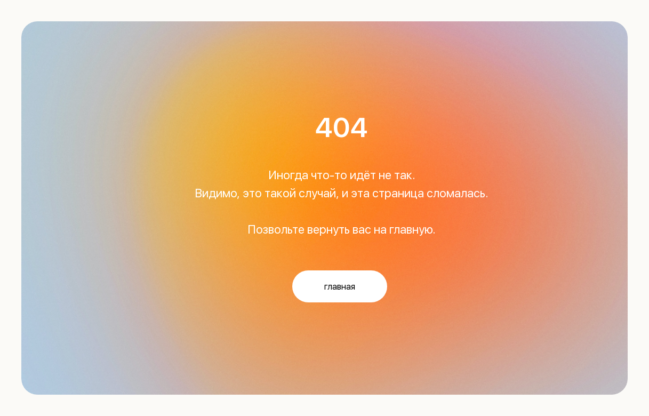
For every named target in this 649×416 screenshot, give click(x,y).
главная (339, 287)
